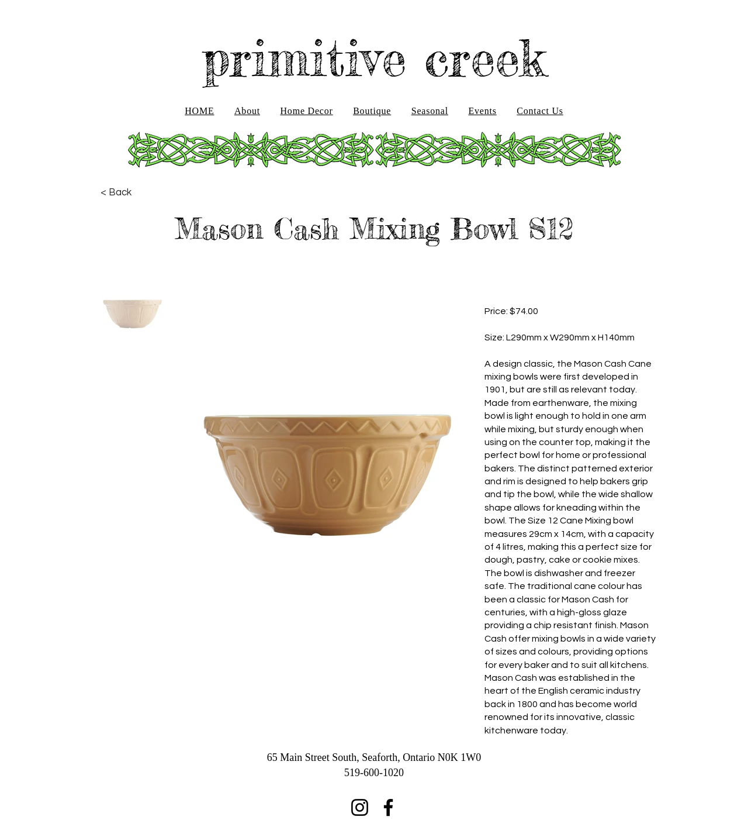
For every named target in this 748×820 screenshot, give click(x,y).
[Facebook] (388, 807)
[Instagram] (359, 807)
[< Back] (116, 192)
